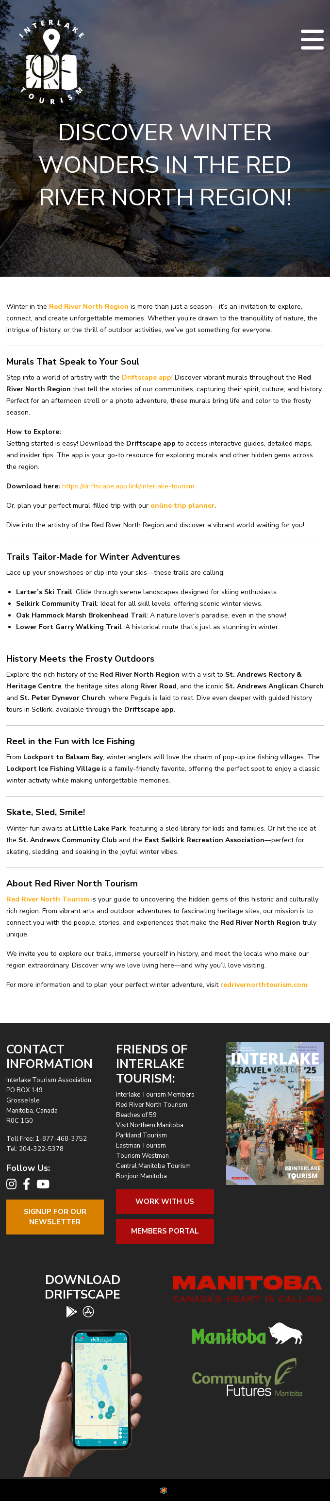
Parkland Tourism (141, 1135)
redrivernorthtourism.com (263, 984)
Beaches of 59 (136, 1115)
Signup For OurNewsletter (55, 1217)
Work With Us (164, 1201)
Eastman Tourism (141, 1145)
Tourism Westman (142, 1155)
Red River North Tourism (151, 1105)
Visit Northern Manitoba (149, 1125)
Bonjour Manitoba (141, 1176)
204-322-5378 (41, 1149)
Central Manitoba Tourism (153, 1166)
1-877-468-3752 (61, 1138)
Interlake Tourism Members (155, 1094)
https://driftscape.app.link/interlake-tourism (128, 486)
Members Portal (165, 1231)
